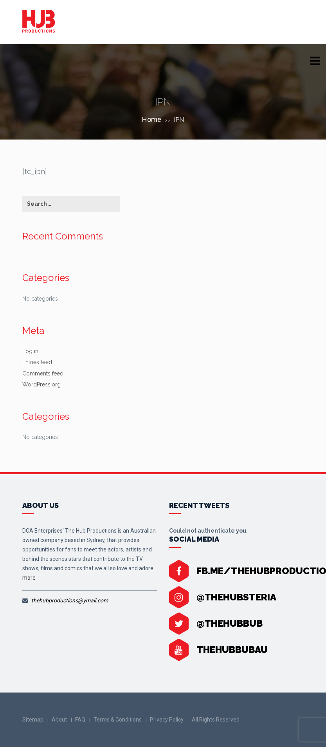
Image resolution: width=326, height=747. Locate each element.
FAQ (80, 719)
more (29, 578)
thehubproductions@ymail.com (69, 600)
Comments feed (42, 373)
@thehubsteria (236, 597)
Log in (30, 351)
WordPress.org (41, 384)
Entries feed (37, 362)
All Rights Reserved (216, 719)
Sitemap (32, 719)
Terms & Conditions (118, 719)
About (59, 719)
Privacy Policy (167, 719)
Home (151, 119)
